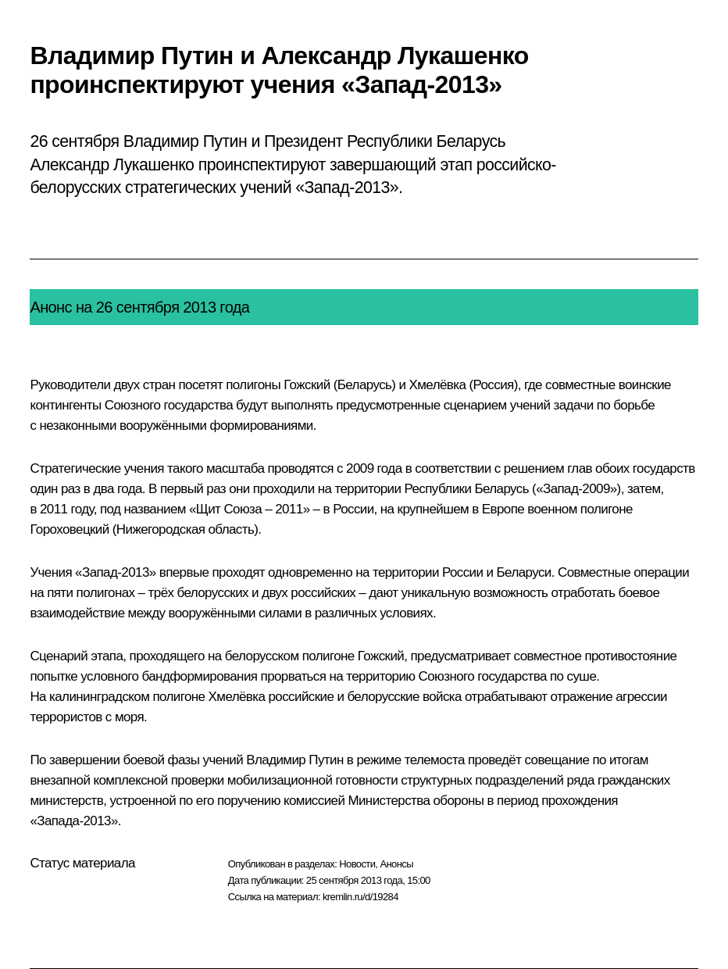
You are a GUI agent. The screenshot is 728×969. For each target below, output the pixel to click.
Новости (357, 864)
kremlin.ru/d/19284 (360, 897)
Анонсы (396, 864)
